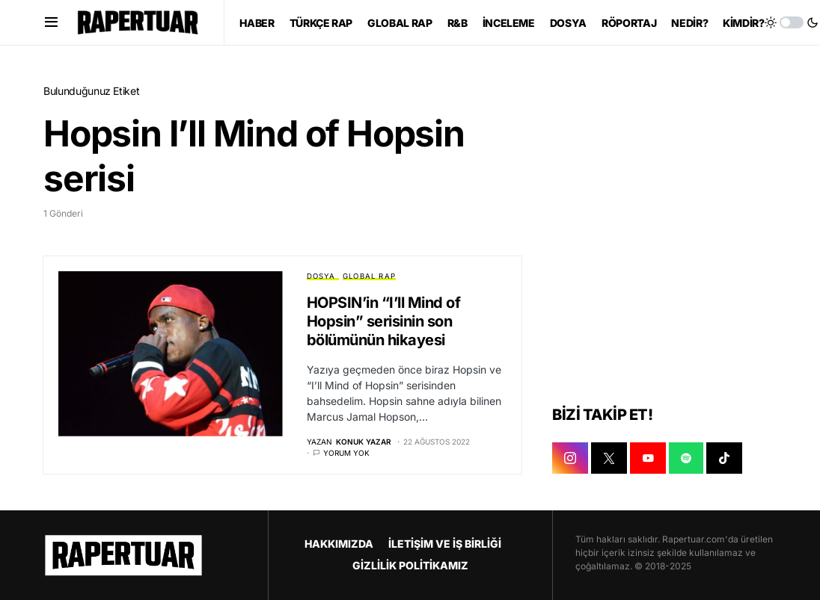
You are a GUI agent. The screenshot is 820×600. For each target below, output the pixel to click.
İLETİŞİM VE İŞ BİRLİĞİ (444, 543)
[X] (609, 458)
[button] (51, 22)
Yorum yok (346, 452)
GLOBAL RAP (369, 276)
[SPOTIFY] (686, 458)
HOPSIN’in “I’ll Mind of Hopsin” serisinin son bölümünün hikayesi (384, 321)
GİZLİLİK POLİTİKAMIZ (410, 565)
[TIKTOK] (724, 458)
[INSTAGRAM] (570, 458)
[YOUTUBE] (648, 458)
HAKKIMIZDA (339, 543)
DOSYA (321, 276)
